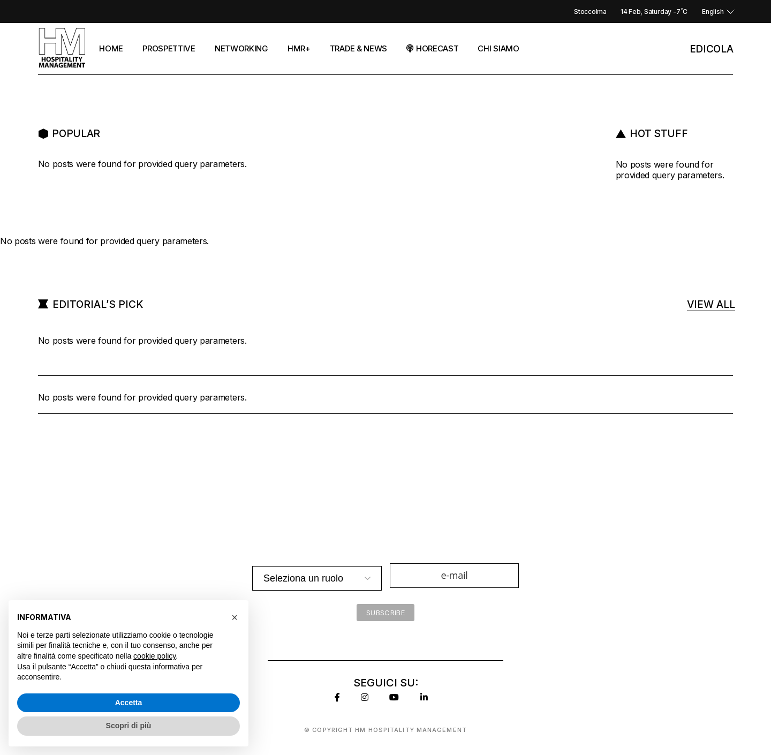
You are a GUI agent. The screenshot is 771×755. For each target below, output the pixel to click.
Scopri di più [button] (129, 725)
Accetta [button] (128, 702)
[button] (234, 617)
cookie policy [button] (154, 656)
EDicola (712, 49)
